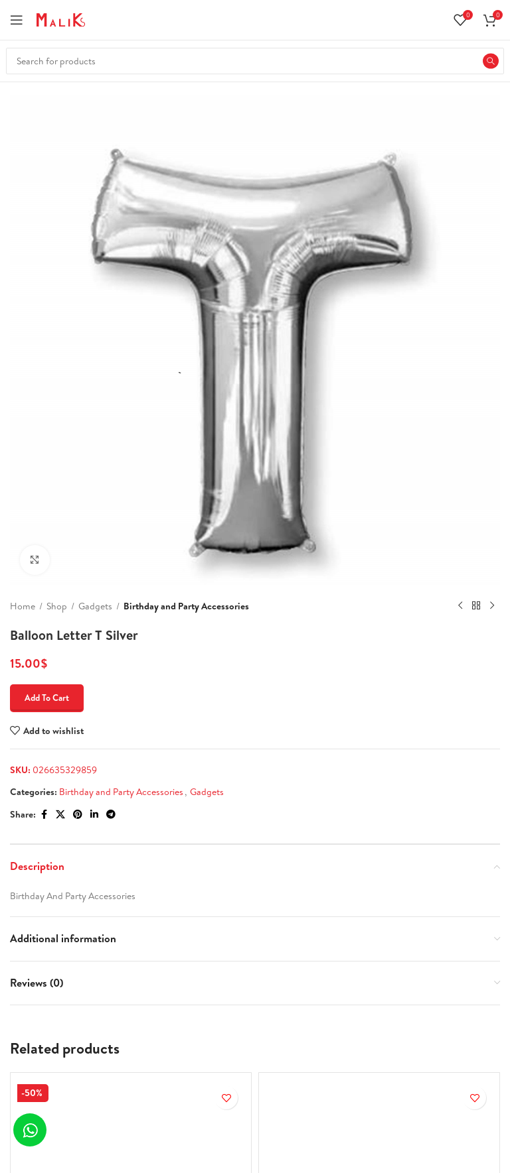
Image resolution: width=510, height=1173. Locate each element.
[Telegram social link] (111, 815)
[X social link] (60, 815)
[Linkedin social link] (94, 815)
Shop (56, 606)
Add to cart (47, 698)
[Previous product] (460, 606)
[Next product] (492, 606)
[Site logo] (61, 18)
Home (22, 606)
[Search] (255, 61)
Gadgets (95, 606)
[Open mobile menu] (16, 20)
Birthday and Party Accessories (186, 606)
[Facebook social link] (44, 815)
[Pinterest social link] (77, 815)
